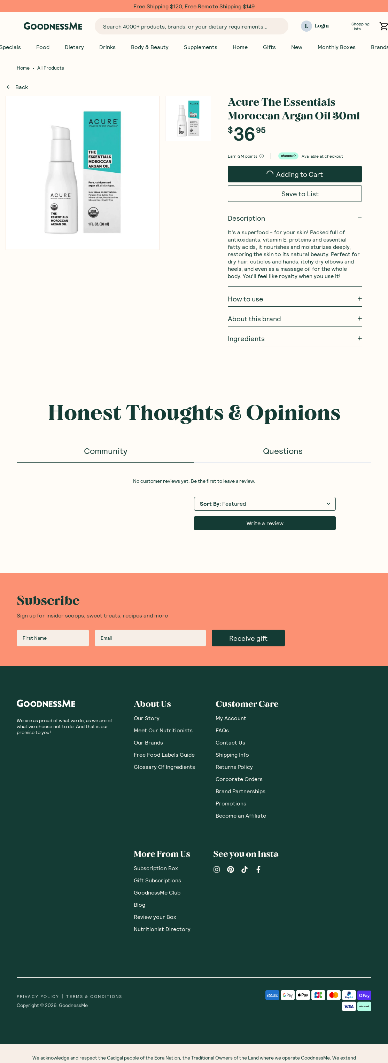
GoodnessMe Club (157, 892)
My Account (231, 718)
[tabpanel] (194, 504)
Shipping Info (232, 754)
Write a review (265, 523)
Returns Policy (234, 767)
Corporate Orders (239, 779)
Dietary (74, 47)
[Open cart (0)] (383, 26)
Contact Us (230, 742)
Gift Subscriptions (157, 880)
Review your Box (155, 917)
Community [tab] (105, 451)
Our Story (147, 718)
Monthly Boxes (337, 47)
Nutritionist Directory (162, 929)
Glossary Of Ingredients (164, 767)
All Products (50, 68)
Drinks (107, 47)
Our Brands (148, 742)
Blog (139, 904)
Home (240, 47)
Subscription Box (156, 868)
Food (42, 47)
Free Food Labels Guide (164, 754)
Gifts (269, 47)
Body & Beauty (150, 47)
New (296, 47)
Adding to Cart (289, 176)
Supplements (200, 47)
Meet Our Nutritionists (163, 730)
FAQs (222, 730)
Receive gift (248, 638)
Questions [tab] (283, 451)
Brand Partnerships (240, 791)
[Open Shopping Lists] (343, 26)
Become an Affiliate (241, 815)
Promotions (231, 803)
